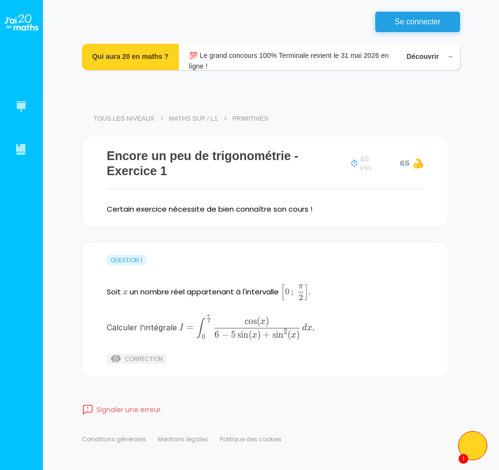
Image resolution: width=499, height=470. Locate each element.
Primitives (250, 118)
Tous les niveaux (124, 118)
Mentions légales (183, 439)
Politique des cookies (251, 439)
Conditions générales (114, 439)
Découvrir (428, 57)
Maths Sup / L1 (193, 118)
